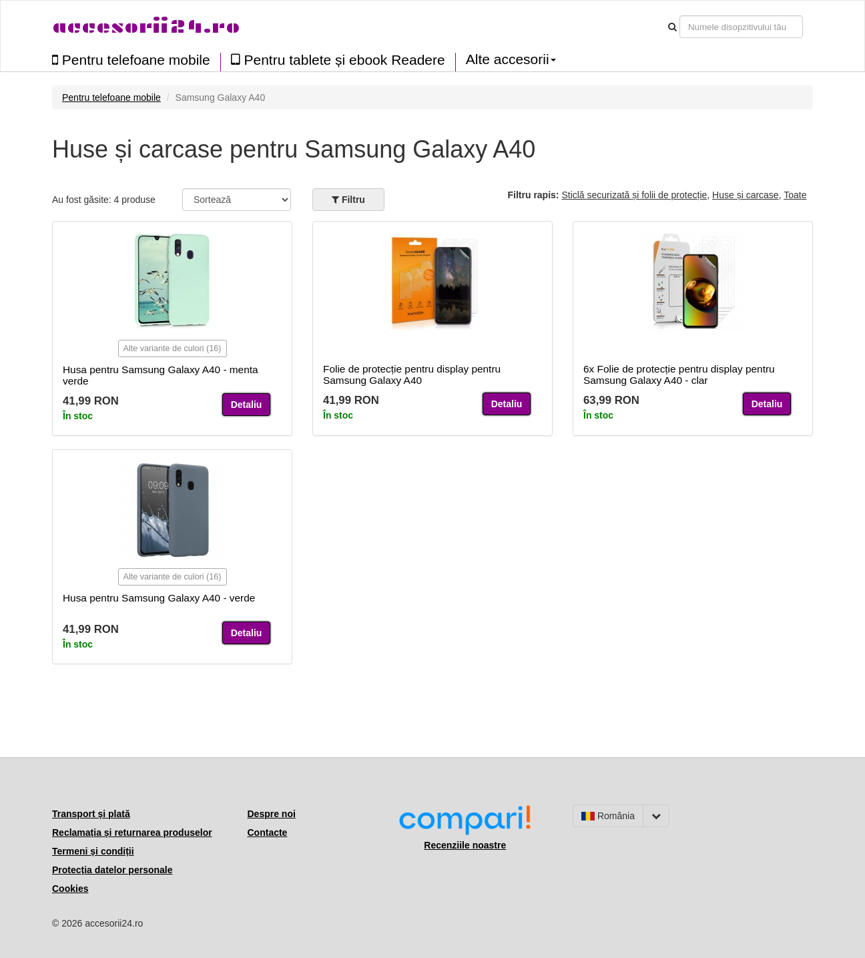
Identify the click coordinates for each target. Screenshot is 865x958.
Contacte (268, 832)
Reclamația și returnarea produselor (132, 832)
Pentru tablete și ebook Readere (338, 60)
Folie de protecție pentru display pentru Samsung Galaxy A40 (412, 374)
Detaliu (246, 404)
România (608, 815)
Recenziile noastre (465, 845)
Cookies (70, 888)
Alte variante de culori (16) (172, 348)
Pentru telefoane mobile (131, 60)
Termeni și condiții (93, 851)
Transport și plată (91, 813)
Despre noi (272, 813)
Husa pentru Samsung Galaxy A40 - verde (159, 598)
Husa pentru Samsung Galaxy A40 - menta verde (160, 375)
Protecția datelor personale (112, 870)
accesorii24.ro (146, 26)
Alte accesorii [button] (511, 59)
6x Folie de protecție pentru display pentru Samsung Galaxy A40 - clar (679, 374)
